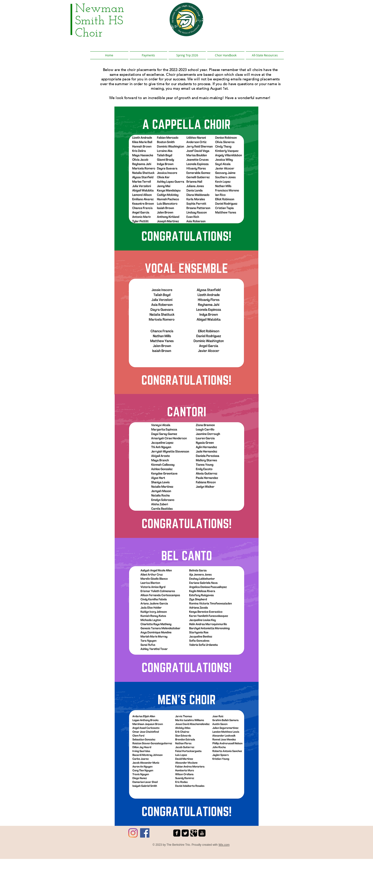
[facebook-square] (176, 833)
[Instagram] (133, 833)
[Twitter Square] (185, 833)
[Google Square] (193, 833)
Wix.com (224, 844)
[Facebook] (144, 833)
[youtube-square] (202, 833)
